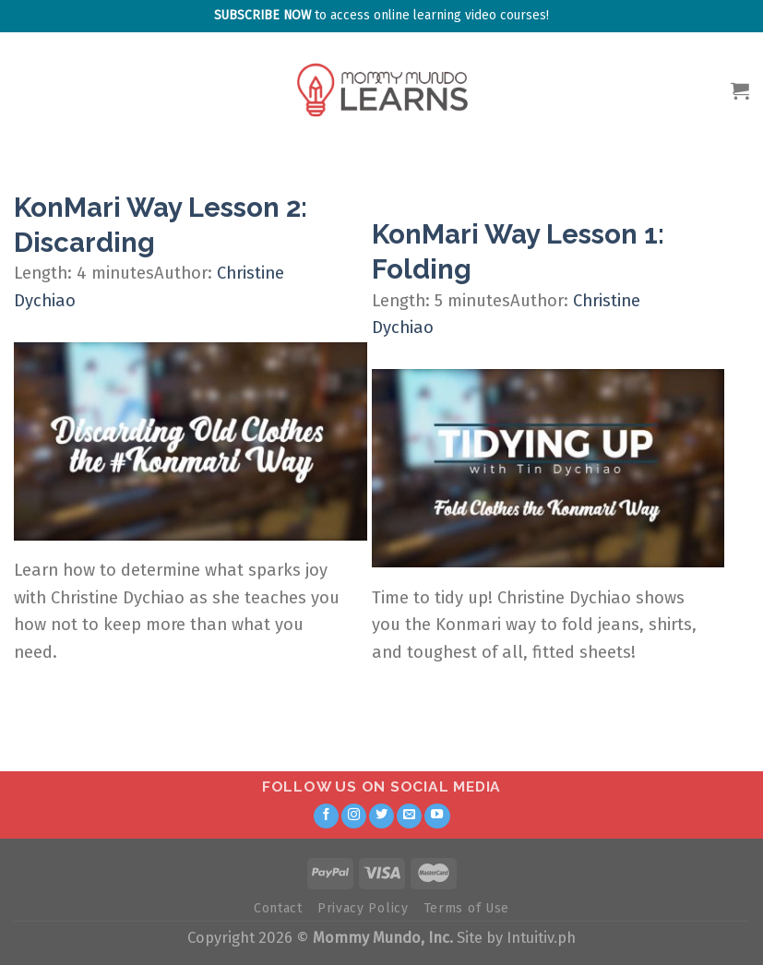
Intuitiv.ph (541, 938)
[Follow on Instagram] (354, 816)
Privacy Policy (363, 908)
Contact (278, 908)
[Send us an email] (410, 816)
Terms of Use (466, 908)
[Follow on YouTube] (437, 816)
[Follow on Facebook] (327, 816)
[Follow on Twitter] (382, 816)
